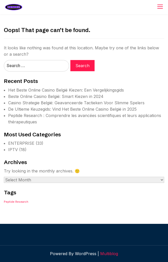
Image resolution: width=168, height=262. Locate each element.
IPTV (13, 149)
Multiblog (109, 253)
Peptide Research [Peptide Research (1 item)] (16, 201)
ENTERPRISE (21, 143)
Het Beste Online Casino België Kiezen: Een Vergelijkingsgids (66, 90)
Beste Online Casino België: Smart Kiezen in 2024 (56, 96)
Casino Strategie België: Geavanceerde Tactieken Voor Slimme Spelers (76, 102)
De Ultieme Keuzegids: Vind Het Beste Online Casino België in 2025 (72, 109)
